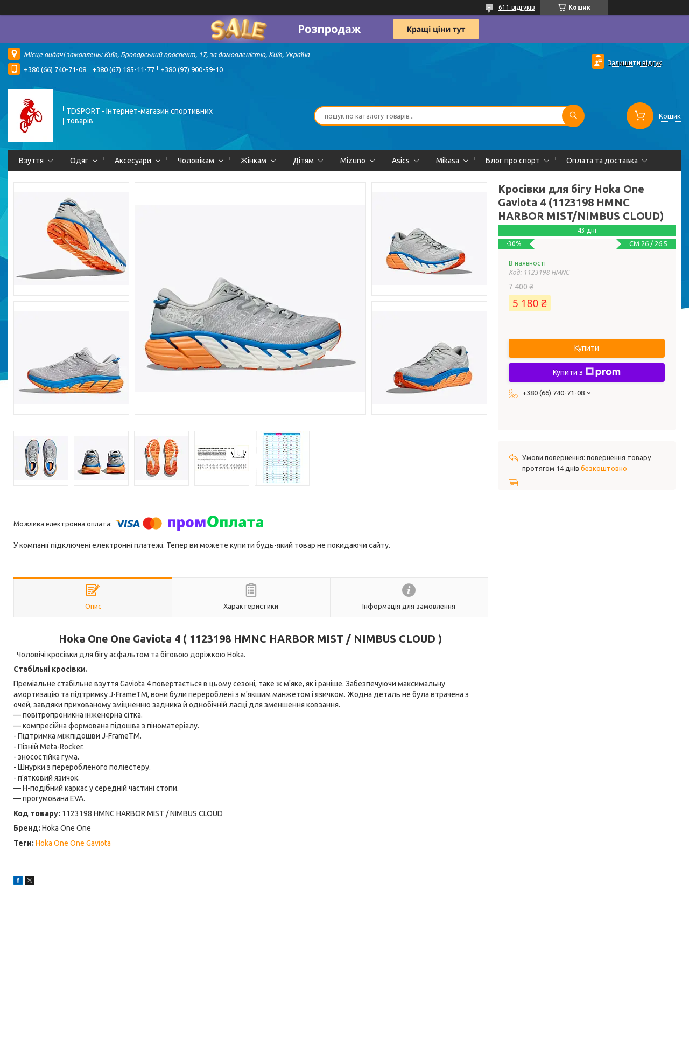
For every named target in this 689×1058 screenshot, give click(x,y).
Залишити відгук (635, 62)
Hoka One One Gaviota (73, 843)
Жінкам (253, 160)
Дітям (303, 160)
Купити (586, 348)
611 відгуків (516, 7)
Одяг (79, 160)
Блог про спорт (513, 160)
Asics (401, 160)
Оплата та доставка (602, 160)
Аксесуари (133, 160)
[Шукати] (573, 116)
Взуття (31, 160)
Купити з (587, 372)
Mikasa (447, 160)
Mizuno (352, 160)
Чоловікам (196, 160)
